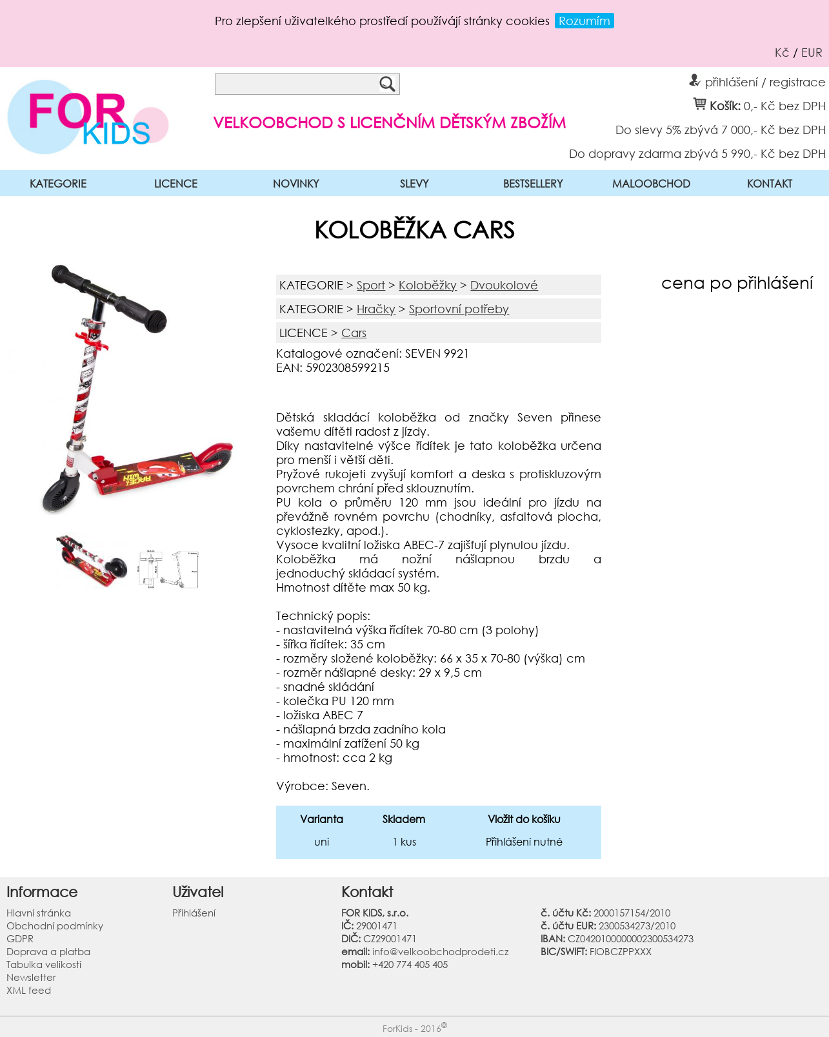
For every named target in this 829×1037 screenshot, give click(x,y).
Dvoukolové (504, 285)
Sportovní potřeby (459, 309)
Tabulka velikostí (43, 964)
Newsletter (31, 977)
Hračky (376, 309)
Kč (782, 52)
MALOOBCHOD (651, 183)
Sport (371, 285)
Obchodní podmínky (54, 925)
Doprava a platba (48, 951)
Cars (353, 332)
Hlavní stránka (38, 912)
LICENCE (175, 183)
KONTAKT (769, 183)
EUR (812, 52)
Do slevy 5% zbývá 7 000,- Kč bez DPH (720, 128)
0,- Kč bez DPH (785, 105)
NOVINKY (296, 183)
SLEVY (414, 183)
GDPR (20, 938)
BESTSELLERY (533, 183)
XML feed (28, 990)
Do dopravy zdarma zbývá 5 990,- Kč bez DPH (697, 152)
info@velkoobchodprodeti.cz (440, 951)
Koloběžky (428, 285)
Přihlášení (193, 912)
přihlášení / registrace (757, 79)
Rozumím (584, 21)
